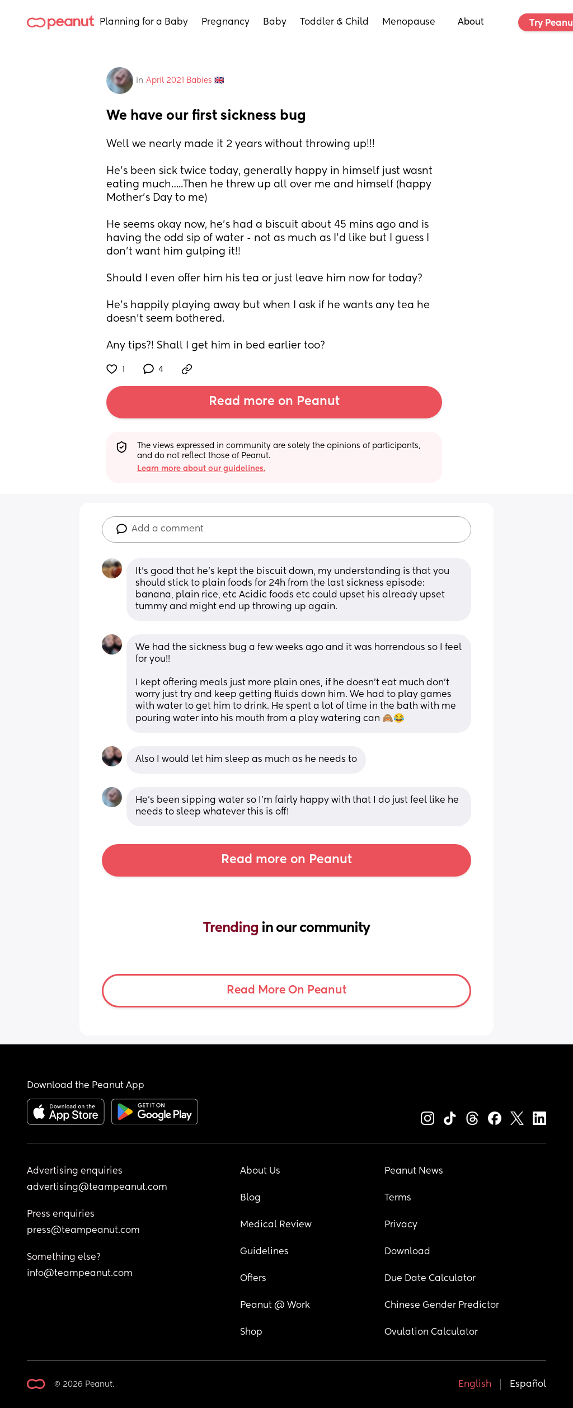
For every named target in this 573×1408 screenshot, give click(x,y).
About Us (260, 1171)
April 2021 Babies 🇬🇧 (185, 80)
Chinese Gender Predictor (441, 1305)
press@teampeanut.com (83, 1230)
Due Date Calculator (430, 1278)
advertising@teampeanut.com (97, 1187)
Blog (250, 1198)
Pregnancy (225, 22)
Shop (251, 1332)
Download (407, 1251)
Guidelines (264, 1251)
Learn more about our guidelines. (201, 469)
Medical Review (276, 1225)
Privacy (400, 1225)
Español (528, 1384)
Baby (274, 22)
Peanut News (413, 1171)
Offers (253, 1278)
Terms (397, 1198)
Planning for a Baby (144, 22)
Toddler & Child (334, 22)
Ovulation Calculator (431, 1332)
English (474, 1384)
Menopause (408, 22)
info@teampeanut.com (80, 1273)
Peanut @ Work (275, 1305)
